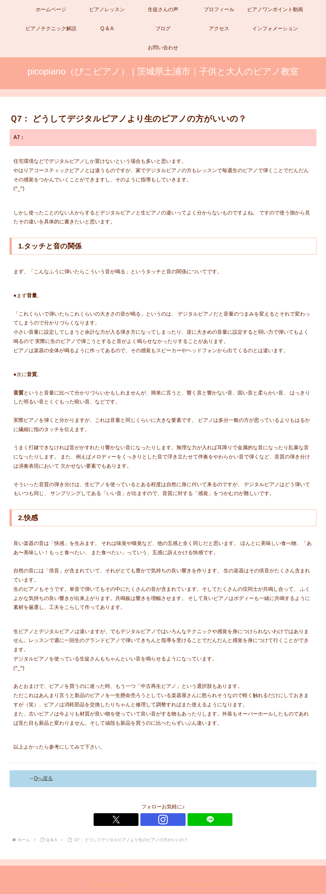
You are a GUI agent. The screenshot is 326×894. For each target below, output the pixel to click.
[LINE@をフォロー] (177, 819)
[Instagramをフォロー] (163, 819)
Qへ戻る (43, 778)
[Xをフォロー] (148, 819)
